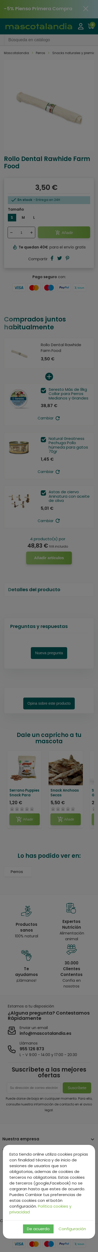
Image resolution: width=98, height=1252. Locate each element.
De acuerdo (38, 1229)
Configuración (72, 1229)
